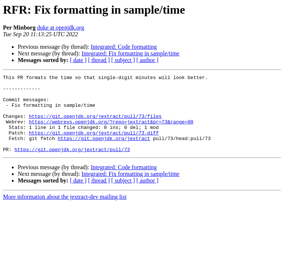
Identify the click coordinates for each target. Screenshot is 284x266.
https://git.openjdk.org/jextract (104, 151)
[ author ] (147, 60)
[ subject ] (123, 60)
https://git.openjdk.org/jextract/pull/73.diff (94, 144)
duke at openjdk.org (60, 27)
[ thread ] (99, 60)
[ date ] (78, 60)
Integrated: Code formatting (124, 47)
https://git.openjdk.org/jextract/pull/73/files (95, 125)
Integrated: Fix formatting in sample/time (130, 53)
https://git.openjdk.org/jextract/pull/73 (72, 164)
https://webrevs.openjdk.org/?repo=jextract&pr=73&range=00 (111, 131)
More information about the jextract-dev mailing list (64, 212)
